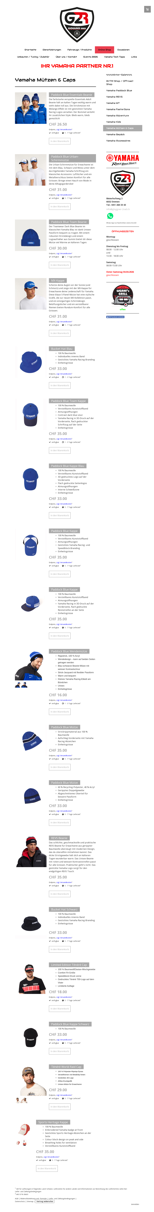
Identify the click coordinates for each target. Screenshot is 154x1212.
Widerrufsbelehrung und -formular (33, 1198)
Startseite (30, 50)
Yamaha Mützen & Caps (119, 128)
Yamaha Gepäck (115, 134)
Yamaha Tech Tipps (114, 57)
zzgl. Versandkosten (64, 129)
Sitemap (30, 1201)
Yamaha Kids (113, 122)
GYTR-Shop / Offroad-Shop (120, 83)
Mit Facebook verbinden (115, 317)
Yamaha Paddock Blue (119, 90)
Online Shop (104, 50)
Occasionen (123, 50)
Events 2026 (90, 57)
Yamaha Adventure (117, 115)
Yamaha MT (113, 103)
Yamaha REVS (114, 96)
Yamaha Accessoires (118, 140)
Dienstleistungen (52, 50)
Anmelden (135, 1204)
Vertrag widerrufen (45, 1201)
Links (134, 57)
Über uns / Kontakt (66, 57)
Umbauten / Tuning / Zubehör (33, 57)
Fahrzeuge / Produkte (80, 50)
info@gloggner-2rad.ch (118, 209)
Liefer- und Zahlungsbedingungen (28, 1191)
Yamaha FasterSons (118, 109)
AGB (16, 1198)
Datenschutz (20, 1201)
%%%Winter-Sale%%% (119, 74)
